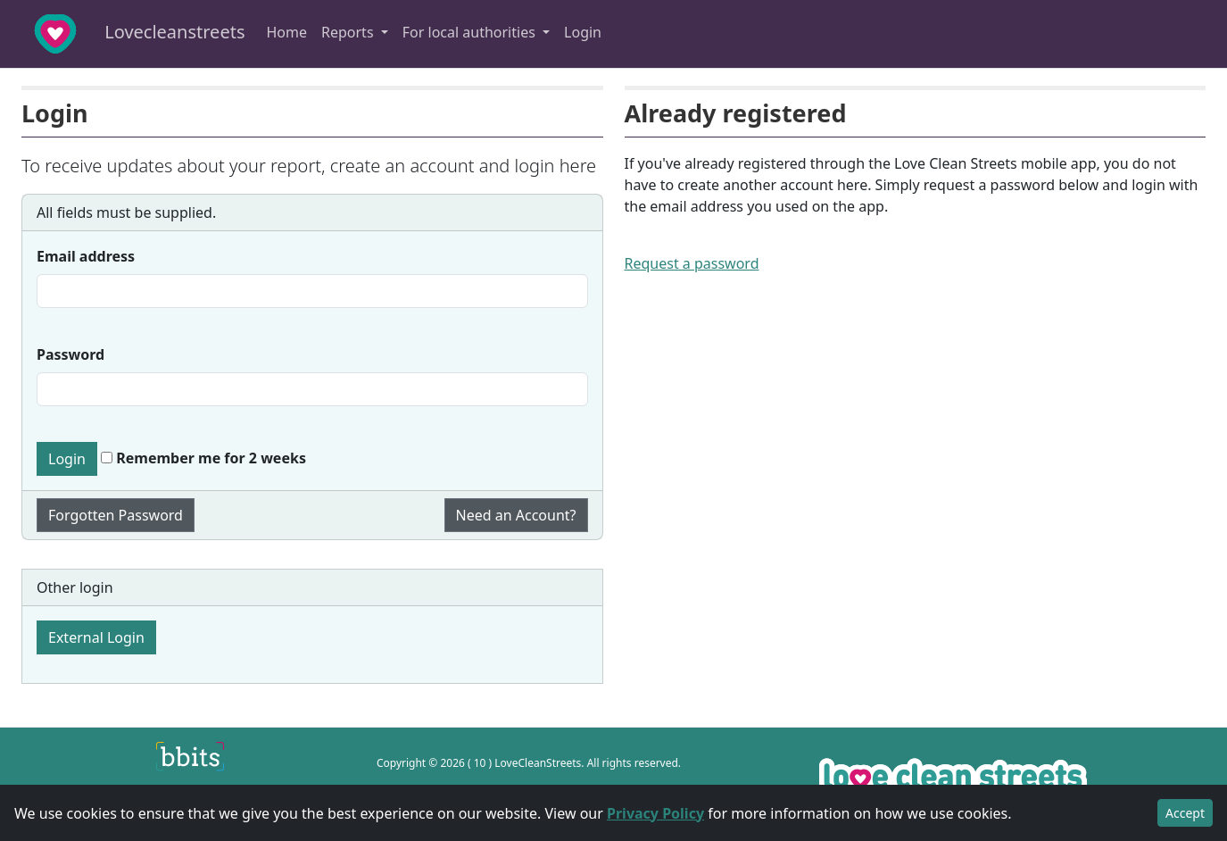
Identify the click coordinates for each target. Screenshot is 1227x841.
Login (582, 32)
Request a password (692, 263)
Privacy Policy (655, 813)
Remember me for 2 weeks (203, 458)
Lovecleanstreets (128, 34)
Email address (86, 256)
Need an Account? (516, 515)
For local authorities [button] (470, 32)
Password (70, 354)
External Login (96, 637)
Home (286, 32)
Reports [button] (349, 32)
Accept (1185, 812)
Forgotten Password (115, 515)
